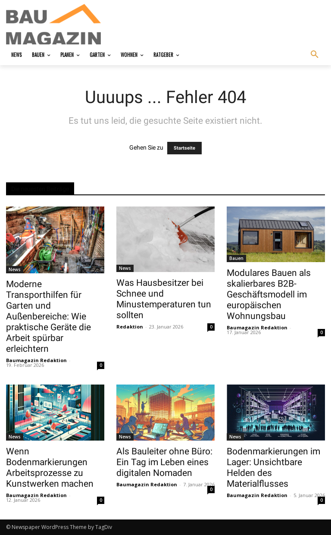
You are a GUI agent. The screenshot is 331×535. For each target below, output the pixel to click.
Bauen (236, 258)
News (15, 269)
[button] (314, 54)
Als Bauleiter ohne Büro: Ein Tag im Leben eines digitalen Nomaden (164, 462)
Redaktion (129, 326)
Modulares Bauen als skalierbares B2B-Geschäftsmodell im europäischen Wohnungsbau (269, 294)
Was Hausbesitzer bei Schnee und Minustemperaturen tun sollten (163, 299)
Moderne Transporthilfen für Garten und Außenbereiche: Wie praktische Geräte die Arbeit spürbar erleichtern (48, 316)
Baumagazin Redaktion (36, 360)
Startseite (184, 148)
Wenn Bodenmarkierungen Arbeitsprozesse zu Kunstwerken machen (50, 467)
